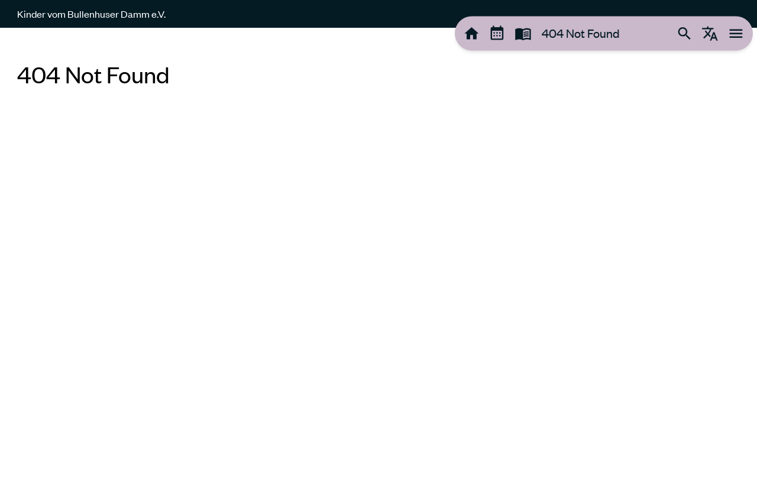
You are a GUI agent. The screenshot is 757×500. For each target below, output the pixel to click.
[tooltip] (471, 33)
